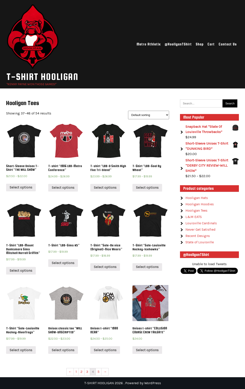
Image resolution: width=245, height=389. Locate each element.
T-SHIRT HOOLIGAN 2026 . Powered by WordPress (122, 383)
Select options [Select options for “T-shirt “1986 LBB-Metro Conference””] (63, 187)
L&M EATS (193, 217)
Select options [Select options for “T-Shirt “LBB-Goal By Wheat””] (147, 187)
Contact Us (228, 44)
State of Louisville (199, 242)
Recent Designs (197, 236)
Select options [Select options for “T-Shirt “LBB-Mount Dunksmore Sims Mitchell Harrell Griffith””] (21, 270)
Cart (211, 44)
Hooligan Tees (196, 210)
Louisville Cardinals (201, 223)
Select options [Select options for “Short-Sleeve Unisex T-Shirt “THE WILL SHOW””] (21, 187)
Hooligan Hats (196, 198)
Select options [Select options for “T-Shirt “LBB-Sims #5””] (63, 263)
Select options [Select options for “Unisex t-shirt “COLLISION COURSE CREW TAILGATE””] (147, 350)
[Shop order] (148, 115)
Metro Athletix (149, 44)
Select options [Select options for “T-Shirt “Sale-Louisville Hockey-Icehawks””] (147, 267)
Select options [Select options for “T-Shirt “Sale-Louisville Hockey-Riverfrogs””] (21, 350)
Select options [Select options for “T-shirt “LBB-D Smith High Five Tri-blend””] (105, 187)
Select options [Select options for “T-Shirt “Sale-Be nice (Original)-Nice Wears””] (105, 267)
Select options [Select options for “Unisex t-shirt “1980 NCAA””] (105, 350)
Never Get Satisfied (200, 229)
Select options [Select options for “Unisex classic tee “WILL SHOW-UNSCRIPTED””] (63, 350)
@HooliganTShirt (178, 44)
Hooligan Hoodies (199, 204)
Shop (200, 44)
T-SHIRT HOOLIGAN (42, 76)
